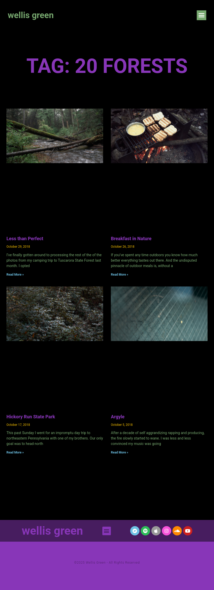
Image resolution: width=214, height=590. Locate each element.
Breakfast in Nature (131, 238)
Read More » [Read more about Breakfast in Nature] (119, 274)
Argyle (118, 416)
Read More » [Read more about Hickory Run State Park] (15, 452)
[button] (202, 15)
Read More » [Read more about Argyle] (119, 452)
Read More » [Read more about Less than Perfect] (15, 274)
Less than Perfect (24, 238)
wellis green (31, 15)
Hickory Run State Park (30, 416)
